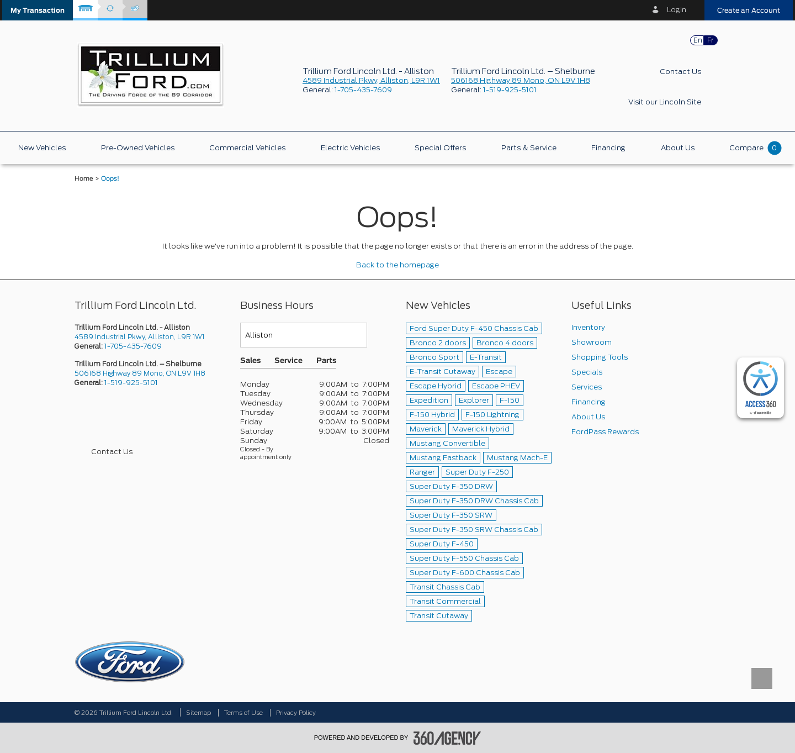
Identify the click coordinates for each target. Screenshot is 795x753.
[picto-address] (149, 336)
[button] (37, 10)
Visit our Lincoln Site (664, 102)
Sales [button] (250, 361)
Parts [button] (326, 361)
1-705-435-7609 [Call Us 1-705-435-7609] (133, 346)
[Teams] (303, 335)
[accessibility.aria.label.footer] (447, 738)
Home (84, 179)
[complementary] (760, 387)
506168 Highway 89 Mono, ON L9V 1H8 (520, 80)
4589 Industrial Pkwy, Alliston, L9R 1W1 (371, 80)
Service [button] (288, 361)
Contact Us (680, 71)
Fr (710, 40)
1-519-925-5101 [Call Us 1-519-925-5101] (131, 382)
